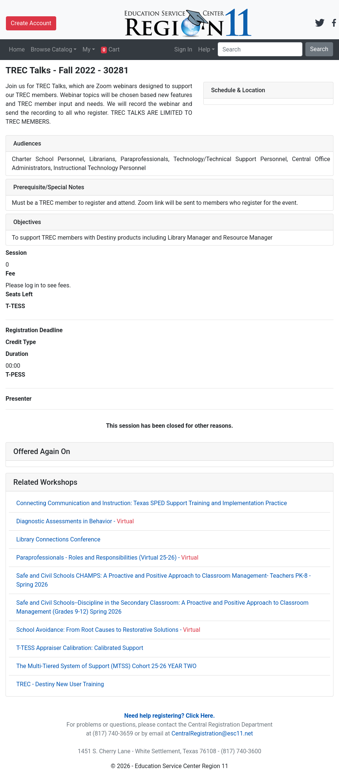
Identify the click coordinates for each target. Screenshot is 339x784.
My (86, 49)
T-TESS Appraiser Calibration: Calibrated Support (79, 647)
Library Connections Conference (58, 539)
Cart (110, 49)
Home (17, 49)
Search (319, 49)
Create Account (31, 23)
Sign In (183, 49)
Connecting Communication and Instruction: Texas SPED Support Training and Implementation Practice (151, 503)
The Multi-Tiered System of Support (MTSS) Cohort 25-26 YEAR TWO (106, 666)
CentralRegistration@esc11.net (212, 733)
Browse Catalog (51, 49)
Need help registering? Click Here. (169, 715)
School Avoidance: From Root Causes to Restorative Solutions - (108, 629)
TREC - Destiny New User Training (60, 684)
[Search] (260, 49)
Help (204, 49)
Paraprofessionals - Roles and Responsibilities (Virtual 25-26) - (107, 557)
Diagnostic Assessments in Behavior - (75, 521)
